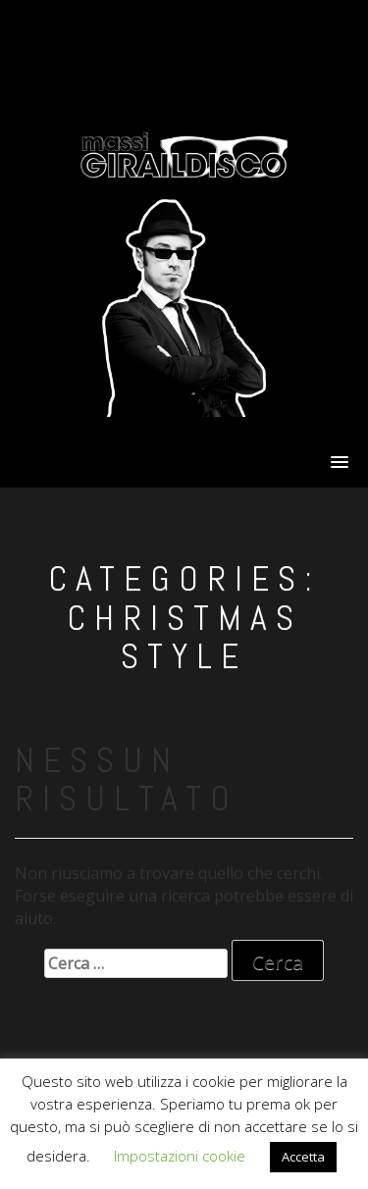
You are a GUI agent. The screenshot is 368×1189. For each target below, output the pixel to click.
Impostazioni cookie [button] (179, 1155)
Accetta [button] (303, 1156)
